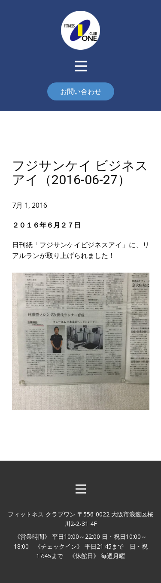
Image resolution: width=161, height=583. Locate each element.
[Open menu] (81, 66)
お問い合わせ (80, 91)
